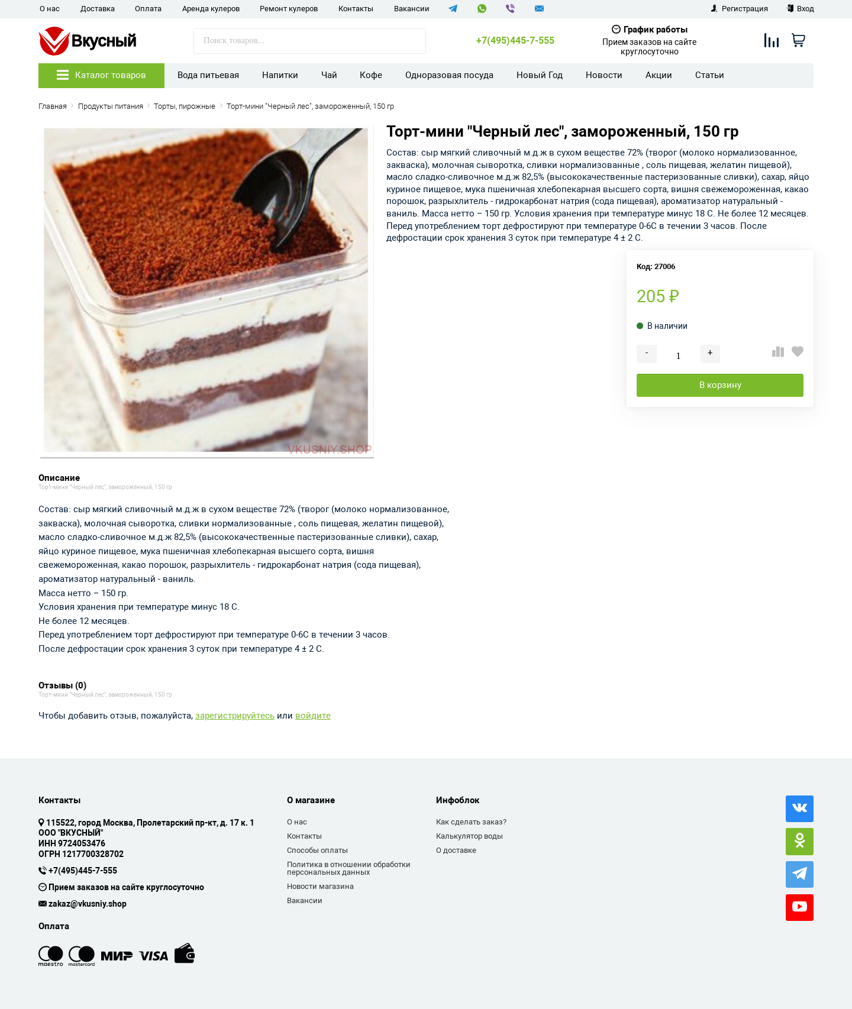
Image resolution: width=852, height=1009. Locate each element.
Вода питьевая (208, 75)
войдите (313, 716)
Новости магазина (320, 886)
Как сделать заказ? (471, 822)
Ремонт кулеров (289, 8)
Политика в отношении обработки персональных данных (349, 869)
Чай (329, 75)
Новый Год (540, 75)
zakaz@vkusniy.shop (88, 904)
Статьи (709, 75)
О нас (50, 8)
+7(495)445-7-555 (515, 41)
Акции (659, 75)
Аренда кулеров (211, 8)
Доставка (97, 8)
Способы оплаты (317, 850)
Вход (800, 8)
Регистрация (739, 8)
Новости (604, 75)
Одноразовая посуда (449, 75)
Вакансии (412, 8)
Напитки (280, 75)
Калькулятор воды (469, 836)
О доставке (456, 850)
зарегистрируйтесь (235, 716)
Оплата (148, 8)
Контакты (355, 8)
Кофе (371, 75)
